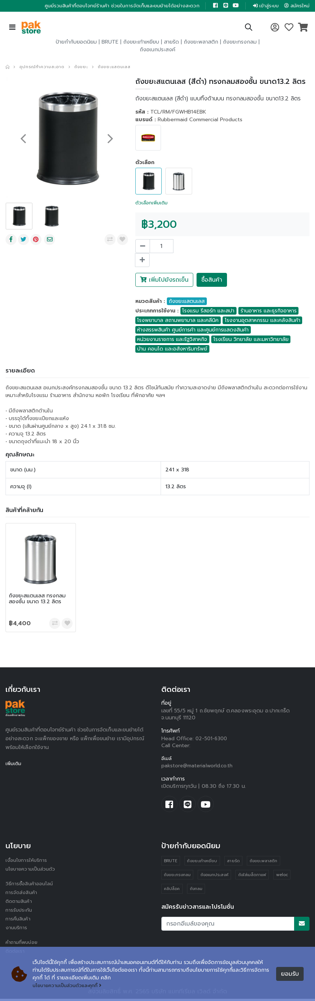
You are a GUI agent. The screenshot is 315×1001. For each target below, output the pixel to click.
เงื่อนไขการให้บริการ (27, 862)
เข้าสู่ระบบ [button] (262, 6)
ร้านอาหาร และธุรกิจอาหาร (269, 311)
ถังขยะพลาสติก (201, 43)
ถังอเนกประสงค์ (157, 50)
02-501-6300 (212, 739)
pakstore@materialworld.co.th (198, 766)
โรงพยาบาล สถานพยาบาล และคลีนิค (178, 321)
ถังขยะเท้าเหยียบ (141, 43)
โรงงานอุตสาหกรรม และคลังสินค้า (262, 321)
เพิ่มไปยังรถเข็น (164, 280)
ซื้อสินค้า (211, 280)
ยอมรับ (290, 974)
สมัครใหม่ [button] (295, 6)
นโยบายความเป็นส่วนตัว (32, 871)
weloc (283, 877)
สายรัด (171, 43)
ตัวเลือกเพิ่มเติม (153, 203)
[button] (248, 29)
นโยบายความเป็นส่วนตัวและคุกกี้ (70, 985)
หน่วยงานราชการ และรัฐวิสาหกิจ (172, 340)
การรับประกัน (20, 912)
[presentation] (23, 138)
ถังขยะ (87, 67)
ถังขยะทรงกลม (240, 43)
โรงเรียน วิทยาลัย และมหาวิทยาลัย (251, 340)
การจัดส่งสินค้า (22, 894)
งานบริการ (17, 930)
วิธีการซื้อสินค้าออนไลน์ (31, 886)
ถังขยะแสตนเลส (123, 67)
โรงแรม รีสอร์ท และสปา (208, 311)
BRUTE (110, 43)
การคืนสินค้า (19, 921)
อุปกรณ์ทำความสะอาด (45, 67)
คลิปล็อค (172, 892)
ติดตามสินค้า (20, 903)
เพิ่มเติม (14, 764)
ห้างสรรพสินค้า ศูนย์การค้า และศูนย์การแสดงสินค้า (193, 330)
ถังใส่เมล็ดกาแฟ (253, 877)
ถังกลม (196, 892)
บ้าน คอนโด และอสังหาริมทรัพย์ (172, 349)
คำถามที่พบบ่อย (23, 944)
